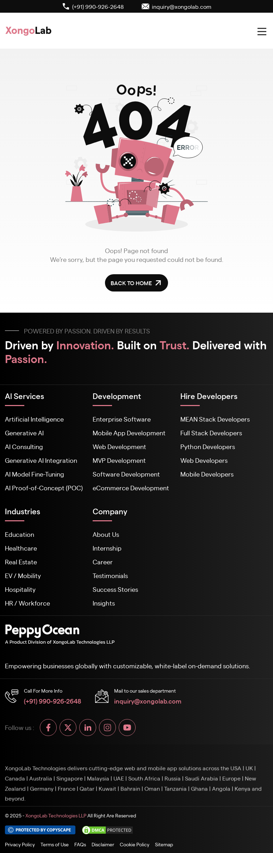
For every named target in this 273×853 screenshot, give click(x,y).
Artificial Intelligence (34, 419)
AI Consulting (24, 446)
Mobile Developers (207, 474)
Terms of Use (55, 844)
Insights (104, 603)
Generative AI (24, 433)
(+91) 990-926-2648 (52, 700)
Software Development (126, 474)
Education (19, 534)
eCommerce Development (131, 488)
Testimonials (110, 575)
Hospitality (20, 589)
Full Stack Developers (211, 433)
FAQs (80, 844)
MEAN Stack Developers (215, 419)
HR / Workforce (27, 603)
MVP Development (119, 460)
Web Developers (204, 460)
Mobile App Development (129, 433)
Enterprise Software (122, 419)
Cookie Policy (134, 844)
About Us (106, 534)
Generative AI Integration (41, 460)
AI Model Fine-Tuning (34, 474)
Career (103, 562)
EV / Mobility (23, 575)
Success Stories (115, 589)
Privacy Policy (20, 844)
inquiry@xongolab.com (147, 700)
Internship (107, 548)
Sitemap (164, 844)
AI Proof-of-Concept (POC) (44, 488)
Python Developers (207, 446)
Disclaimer (103, 844)
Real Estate (21, 562)
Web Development (119, 446)
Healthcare (21, 548)
